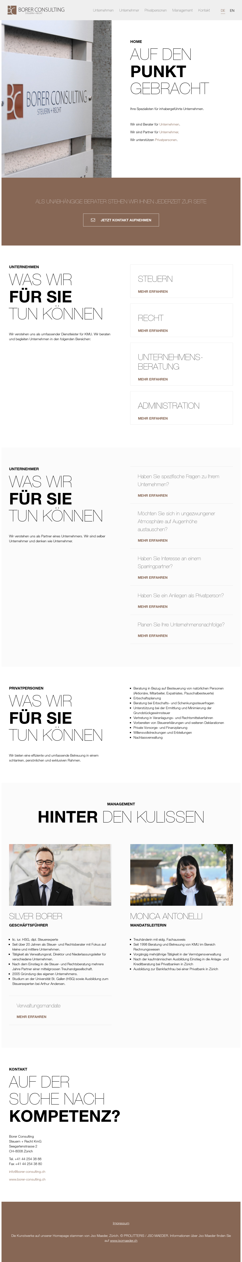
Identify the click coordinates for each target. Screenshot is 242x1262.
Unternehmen (103, 10)
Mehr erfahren (153, 495)
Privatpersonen (156, 10)
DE (223, 10)
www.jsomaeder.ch (123, 1240)
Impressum (121, 1223)
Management (182, 10)
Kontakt (204, 10)
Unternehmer (129, 10)
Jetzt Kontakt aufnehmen (121, 220)
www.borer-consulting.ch (27, 1179)
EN (232, 10)
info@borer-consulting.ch (27, 1171)
